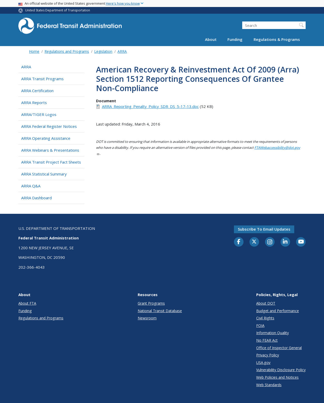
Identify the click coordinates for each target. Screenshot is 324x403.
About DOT (265, 303)
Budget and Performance (277, 310)
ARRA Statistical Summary (44, 174)
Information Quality (272, 332)
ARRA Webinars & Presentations (50, 150)
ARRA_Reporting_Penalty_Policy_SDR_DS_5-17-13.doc (150, 106)
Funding (234, 39)
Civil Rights (265, 318)
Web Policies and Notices (277, 377)
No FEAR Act (267, 340)
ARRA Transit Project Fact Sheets (51, 162)
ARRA (122, 51)
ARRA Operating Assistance (45, 138)
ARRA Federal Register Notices (49, 126)
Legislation (103, 51)
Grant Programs (151, 303)
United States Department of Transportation (57, 10)
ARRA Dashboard (36, 197)
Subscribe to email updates (264, 229)
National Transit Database (160, 310)
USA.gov (263, 362)
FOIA (260, 325)
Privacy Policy (267, 355)
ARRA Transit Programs (42, 78)
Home (34, 51)
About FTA (27, 303)
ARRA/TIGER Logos (38, 114)
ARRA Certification (37, 90)
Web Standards (269, 384)
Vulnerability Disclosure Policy (281, 369)
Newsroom (147, 318)
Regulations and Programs (67, 51)
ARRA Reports (34, 102)
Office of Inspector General (279, 347)
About (211, 39)
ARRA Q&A (30, 185)
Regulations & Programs (277, 39)
